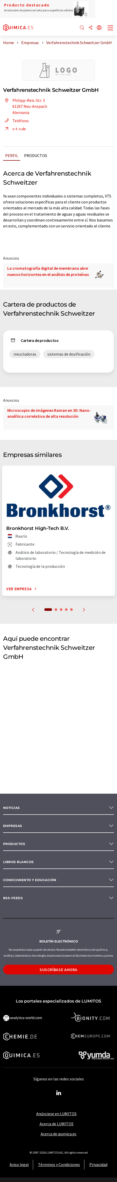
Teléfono (16, 120)
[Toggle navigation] (110, 28)
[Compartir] (90, 28)
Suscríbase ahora (58, 969)
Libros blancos (18, 862)
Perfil (11, 155)
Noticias (11, 808)
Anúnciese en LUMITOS (56, 1113)
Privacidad (98, 1164)
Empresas (12, 826)
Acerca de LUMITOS (57, 1123)
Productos (35, 155)
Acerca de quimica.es (58, 1133)
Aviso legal (19, 1164)
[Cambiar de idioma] (99, 28)
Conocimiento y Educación (29, 880)
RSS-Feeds (13, 898)
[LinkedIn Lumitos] (58, 1093)
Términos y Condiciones (59, 1164)
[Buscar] (82, 28)
